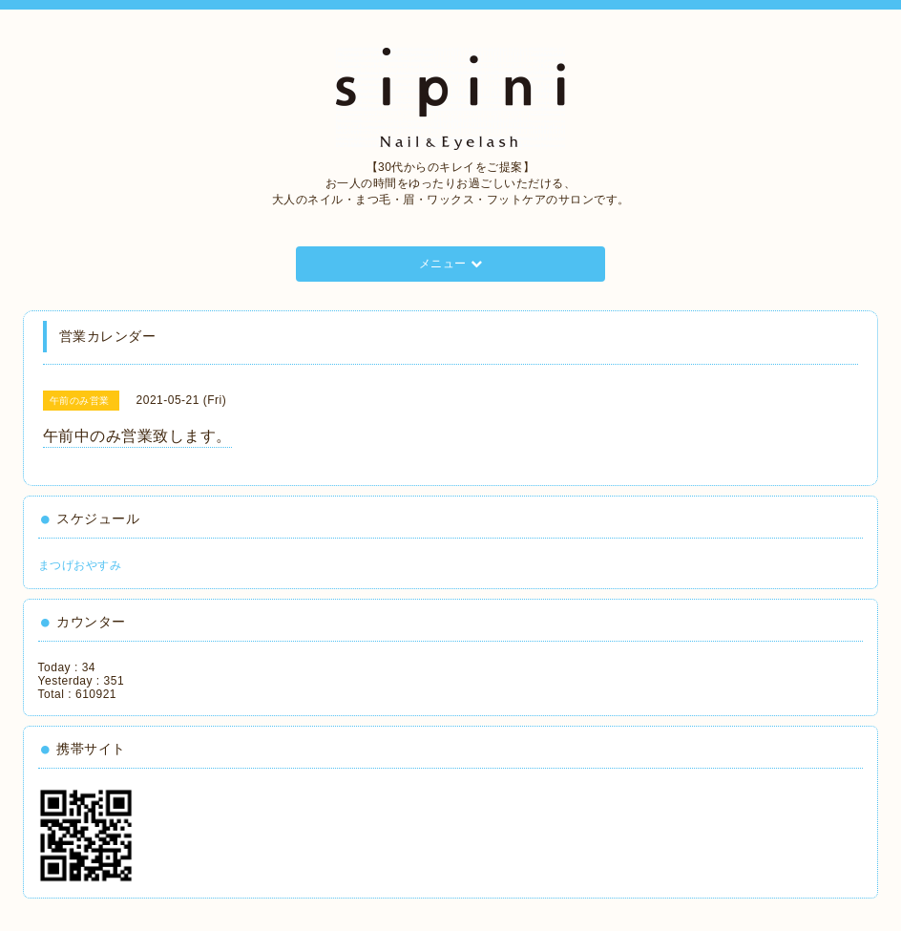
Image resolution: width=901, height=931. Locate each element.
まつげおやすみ (80, 565)
